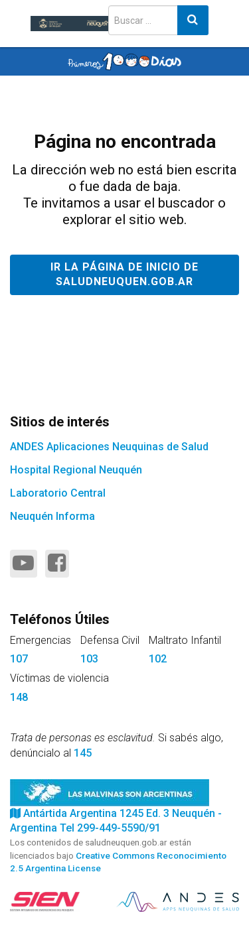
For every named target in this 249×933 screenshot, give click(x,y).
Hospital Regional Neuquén (76, 470)
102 (158, 659)
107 (19, 659)
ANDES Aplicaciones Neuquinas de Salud (109, 446)
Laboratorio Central (58, 493)
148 (19, 697)
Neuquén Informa (52, 516)
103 (89, 659)
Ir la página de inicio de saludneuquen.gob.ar (124, 274)
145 (83, 753)
